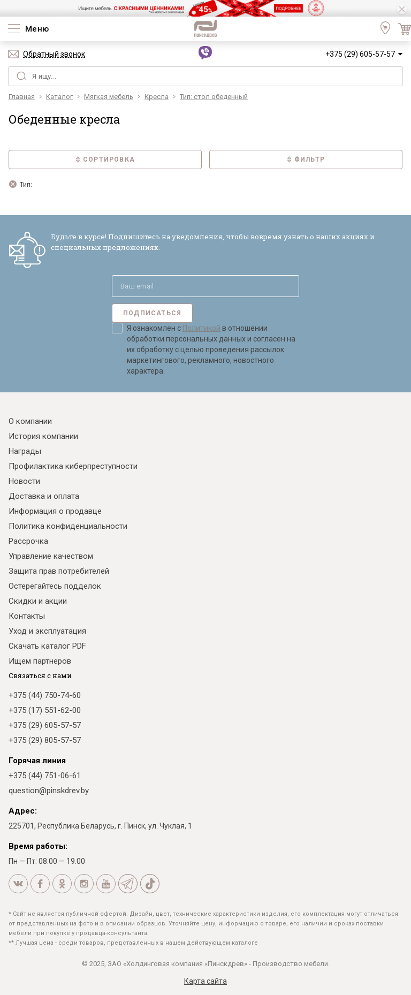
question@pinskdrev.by (49, 790)
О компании (30, 421)
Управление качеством (51, 556)
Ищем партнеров (40, 661)
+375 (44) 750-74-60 (45, 695)
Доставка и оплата (44, 496)
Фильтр (306, 159)
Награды (25, 451)
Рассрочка (28, 541)
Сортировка (105, 159)
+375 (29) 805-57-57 (45, 740)
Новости (24, 481)
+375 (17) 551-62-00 (45, 710)
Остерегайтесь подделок (55, 586)
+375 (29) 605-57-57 (360, 54)
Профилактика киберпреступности (73, 466)
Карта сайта (205, 981)
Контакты (27, 616)
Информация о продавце (55, 511)
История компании (43, 436)
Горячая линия (37, 760)
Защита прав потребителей (59, 571)
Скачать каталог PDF (47, 646)
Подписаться (152, 313)
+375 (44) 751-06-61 (45, 775)
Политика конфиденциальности (68, 526)
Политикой (201, 328)
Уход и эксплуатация (47, 631)
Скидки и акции (38, 601)
